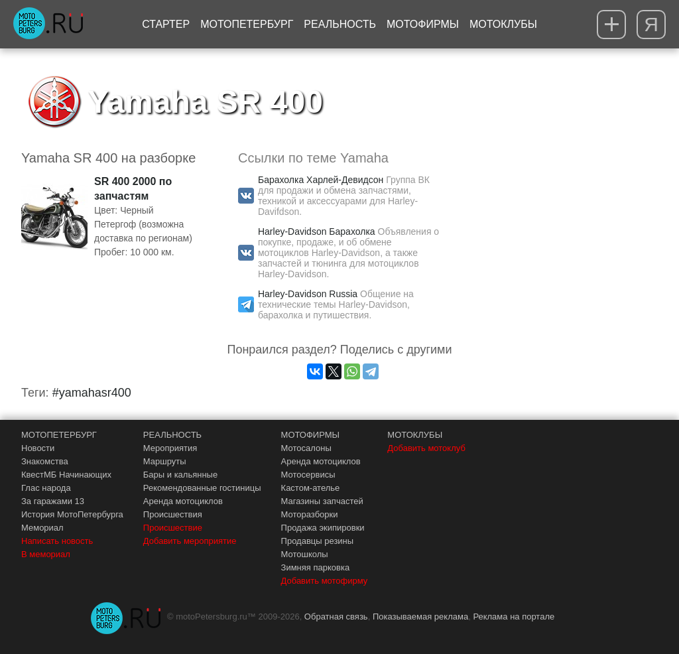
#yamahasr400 (91, 392)
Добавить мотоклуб (426, 448)
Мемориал (42, 528)
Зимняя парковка (315, 567)
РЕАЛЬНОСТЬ (172, 435)
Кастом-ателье (310, 488)
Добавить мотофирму (324, 581)
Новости (37, 448)
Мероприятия (170, 448)
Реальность (340, 24)
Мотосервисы (308, 475)
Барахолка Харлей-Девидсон (320, 179)
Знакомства (44, 461)
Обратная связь (336, 616)
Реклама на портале (513, 616)
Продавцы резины (317, 541)
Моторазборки (309, 514)
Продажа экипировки (323, 528)
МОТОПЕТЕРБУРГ (59, 435)
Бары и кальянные (180, 475)
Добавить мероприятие (190, 541)
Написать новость (57, 541)
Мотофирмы (423, 24)
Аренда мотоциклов (183, 501)
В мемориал (45, 554)
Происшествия (172, 514)
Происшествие (172, 528)
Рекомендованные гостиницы (202, 488)
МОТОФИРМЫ (310, 435)
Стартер (166, 24)
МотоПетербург (246, 24)
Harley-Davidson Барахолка (316, 231)
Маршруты (164, 461)
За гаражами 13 (52, 501)
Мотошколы (304, 554)
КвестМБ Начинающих (66, 475)
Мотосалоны (306, 448)
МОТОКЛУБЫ (414, 435)
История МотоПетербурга (72, 514)
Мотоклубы (503, 24)
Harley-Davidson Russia (307, 294)
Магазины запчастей (322, 501)
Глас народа (46, 488)
